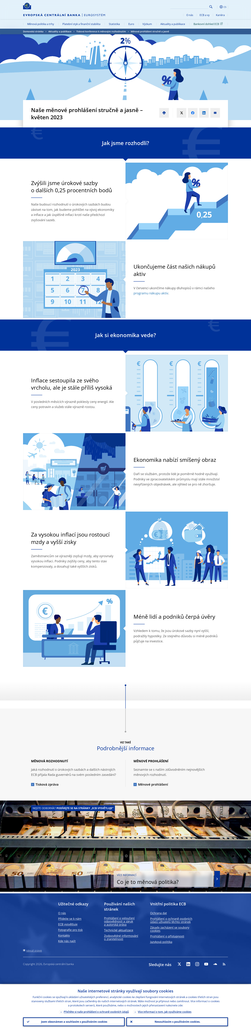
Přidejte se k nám (69, 919)
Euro (131, 24)
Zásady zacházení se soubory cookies (169, 929)
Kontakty (64, 935)
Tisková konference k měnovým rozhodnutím (101, 31)
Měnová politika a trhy (40, 24)
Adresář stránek (34, 950)
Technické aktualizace (118, 930)
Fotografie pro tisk (70, 930)
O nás (189, 15)
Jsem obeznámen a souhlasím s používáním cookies (74, 1021)
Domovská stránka (33, 31)
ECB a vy (205, 15)
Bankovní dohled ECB (209, 24)
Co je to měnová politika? (169, 879)
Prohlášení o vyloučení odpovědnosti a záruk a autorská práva (119, 921)
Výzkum (147, 24)
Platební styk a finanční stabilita (81, 24)
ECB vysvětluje (67, 924)
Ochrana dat (158, 913)
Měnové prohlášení (153, 784)
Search (211, 7)
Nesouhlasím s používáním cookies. (177, 1021)
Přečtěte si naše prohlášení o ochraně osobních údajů (96, 1011)
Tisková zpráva (47, 784)
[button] (217, 7)
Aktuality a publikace (172, 24)
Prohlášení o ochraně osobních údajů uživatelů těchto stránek (171, 920)
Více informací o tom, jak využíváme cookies (164, 1011)
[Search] (192, 6)
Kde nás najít (67, 941)
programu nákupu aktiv (151, 293)
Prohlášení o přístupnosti (167, 936)
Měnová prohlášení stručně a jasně (150, 31)
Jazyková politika (161, 942)
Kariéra (220, 15)
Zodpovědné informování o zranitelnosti (121, 937)
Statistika (114, 24)
